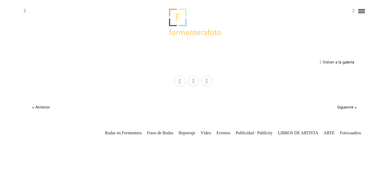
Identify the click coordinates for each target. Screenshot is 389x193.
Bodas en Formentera (123, 133)
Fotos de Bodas (160, 133)
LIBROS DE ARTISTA (298, 133)
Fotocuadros (350, 133)
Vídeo (206, 133)
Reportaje (187, 133)
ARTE (329, 133)
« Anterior (41, 107)
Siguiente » (347, 107)
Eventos (223, 133)
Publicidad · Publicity (254, 133)
